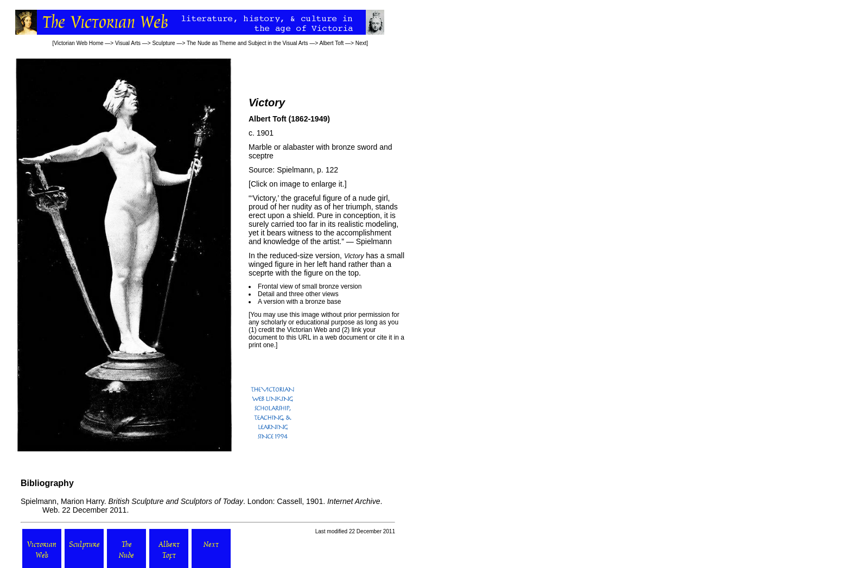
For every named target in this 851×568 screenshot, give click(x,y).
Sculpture (163, 43)
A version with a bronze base (299, 301)
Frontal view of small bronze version (309, 286)
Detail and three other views (298, 294)
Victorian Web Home (78, 43)
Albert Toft (331, 43)
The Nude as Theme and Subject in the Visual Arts (247, 43)
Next (361, 43)
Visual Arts (128, 43)
